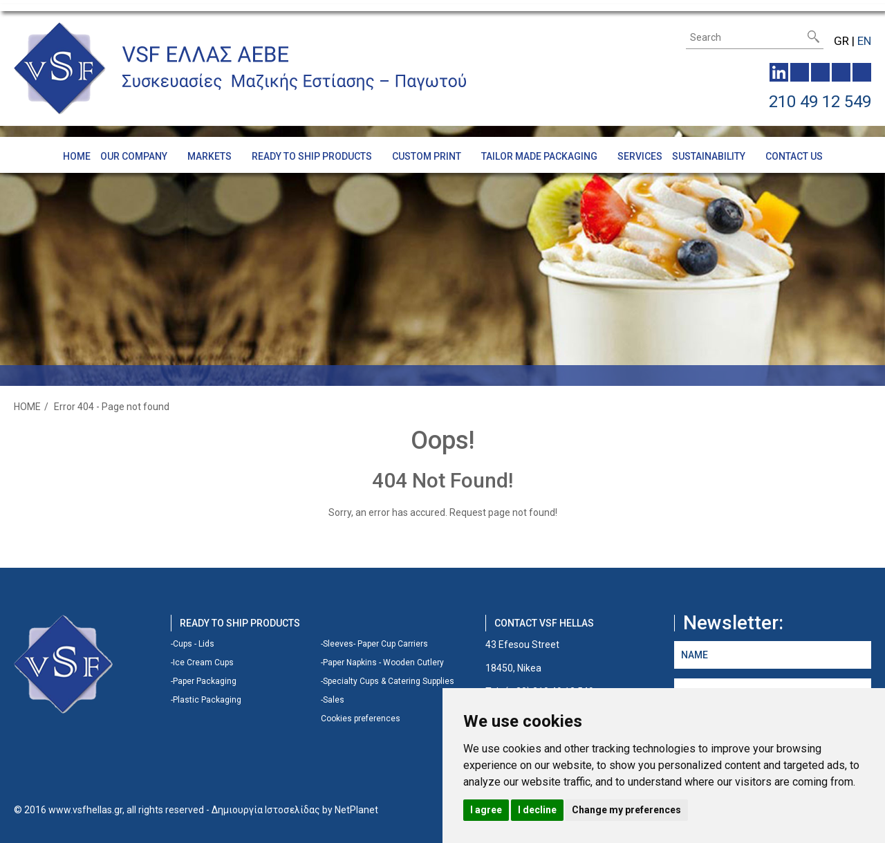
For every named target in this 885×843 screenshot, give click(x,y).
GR (841, 41)
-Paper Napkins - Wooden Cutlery (382, 662)
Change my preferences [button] (626, 809)
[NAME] (772, 655)
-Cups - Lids (192, 644)
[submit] (813, 36)
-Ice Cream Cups (202, 662)
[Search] (745, 37)
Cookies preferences (360, 718)
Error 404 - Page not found (111, 406)
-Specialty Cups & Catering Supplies (387, 681)
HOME (27, 406)
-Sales (332, 700)
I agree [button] (486, 809)
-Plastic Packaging (206, 700)
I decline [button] (537, 809)
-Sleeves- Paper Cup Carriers (374, 644)
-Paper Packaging (203, 681)
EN (864, 41)
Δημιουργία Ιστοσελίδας (266, 809)
